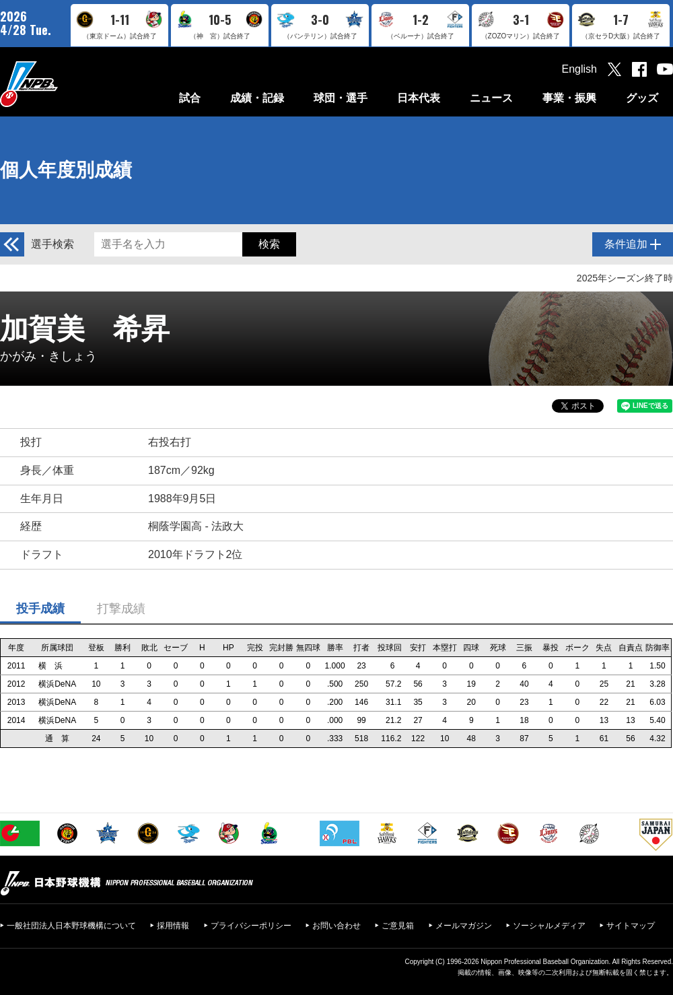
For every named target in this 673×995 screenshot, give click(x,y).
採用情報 (173, 925)
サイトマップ (630, 925)
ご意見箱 (398, 925)
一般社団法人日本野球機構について (71, 925)
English (579, 69)
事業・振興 (569, 98)
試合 (190, 98)
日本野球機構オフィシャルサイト (62, 83)
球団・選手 (340, 98)
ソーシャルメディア (549, 925)
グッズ (642, 98)
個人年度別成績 (66, 170)
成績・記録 (257, 98)
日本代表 (418, 98)
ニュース (491, 98)
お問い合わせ (336, 925)
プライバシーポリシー (251, 925)
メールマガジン (463, 925)
